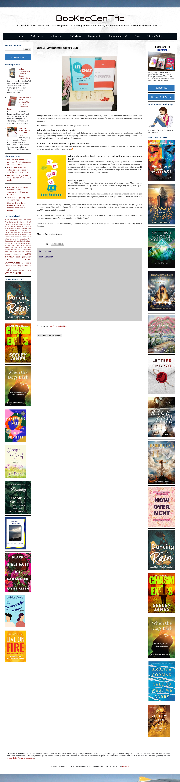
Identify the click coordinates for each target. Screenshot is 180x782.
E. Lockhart (27, 222)
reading (8, 270)
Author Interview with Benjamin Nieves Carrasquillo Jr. (24, 73)
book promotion (23, 257)
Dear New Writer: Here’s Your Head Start (24, 131)
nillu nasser (26, 268)
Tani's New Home (17, 245)
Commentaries (95, 36)
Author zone (57, 36)
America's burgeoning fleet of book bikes (18, 199)
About (137, 36)
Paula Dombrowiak (16, 237)
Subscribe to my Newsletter (49, 336)
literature (27, 266)
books (28, 263)
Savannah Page (15, 241)
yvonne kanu (13, 273)
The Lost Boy (16, 247)
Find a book (75, 36)
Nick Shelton (9, 235)
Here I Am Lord (10, 226)
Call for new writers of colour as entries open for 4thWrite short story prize (18, 170)
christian (7, 266)
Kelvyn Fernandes (11, 230)
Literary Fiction (154, 36)
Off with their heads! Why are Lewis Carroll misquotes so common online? (19, 162)
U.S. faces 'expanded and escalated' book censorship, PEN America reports (17, 190)
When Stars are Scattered (22, 252)
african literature (12, 254)
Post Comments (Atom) (58, 326)
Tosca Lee (25, 249)
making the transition (13, 268)
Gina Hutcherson (25, 224)
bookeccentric (14, 262)
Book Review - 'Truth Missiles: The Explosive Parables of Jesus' (19, 103)
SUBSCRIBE (161, 88)
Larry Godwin (22, 230)
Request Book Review (161, 97)
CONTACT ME (18, 57)
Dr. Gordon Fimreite (15, 222)
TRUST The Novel (19, 243)
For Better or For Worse (12, 224)
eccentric (14, 266)
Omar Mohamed (21, 235)
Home (20, 36)
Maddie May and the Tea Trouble (20, 233)
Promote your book (118, 36)
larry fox (21, 266)
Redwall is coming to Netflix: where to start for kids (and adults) (19, 177)
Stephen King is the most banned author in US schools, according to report (17, 206)
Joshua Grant (16, 228)
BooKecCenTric (90, 18)
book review (18, 259)
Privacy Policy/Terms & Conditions (20, 758)
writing (28, 270)
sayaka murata (18, 270)
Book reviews (37, 36)
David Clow (22, 220)
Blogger (125, 766)
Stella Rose (23, 241)
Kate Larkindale (26, 228)
